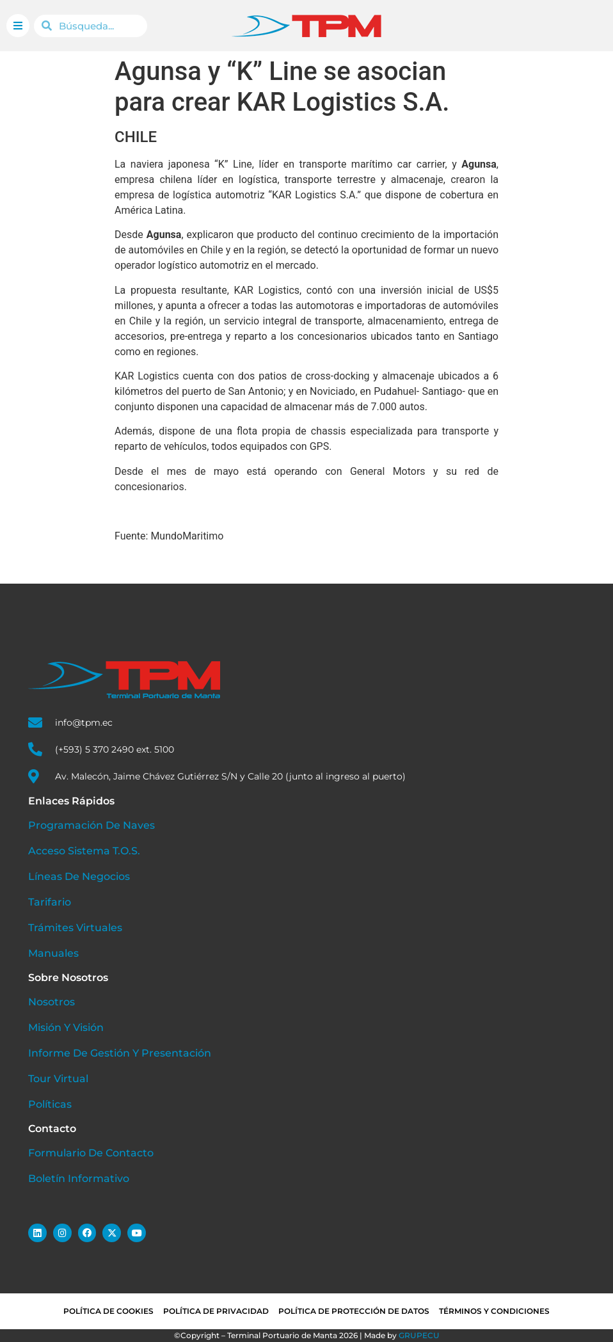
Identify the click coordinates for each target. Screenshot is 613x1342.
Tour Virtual (58, 1079)
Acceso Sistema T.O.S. (84, 851)
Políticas (50, 1104)
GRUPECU (419, 1335)
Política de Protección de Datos (353, 1311)
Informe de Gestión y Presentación (119, 1053)
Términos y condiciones (494, 1311)
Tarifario (49, 902)
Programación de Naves (91, 825)
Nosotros (51, 1002)
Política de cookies (108, 1311)
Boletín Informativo (78, 1178)
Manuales (53, 953)
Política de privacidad (216, 1311)
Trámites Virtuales (75, 928)
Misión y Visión (66, 1027)
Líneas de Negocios (79, 876)
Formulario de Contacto (91, 1153)
